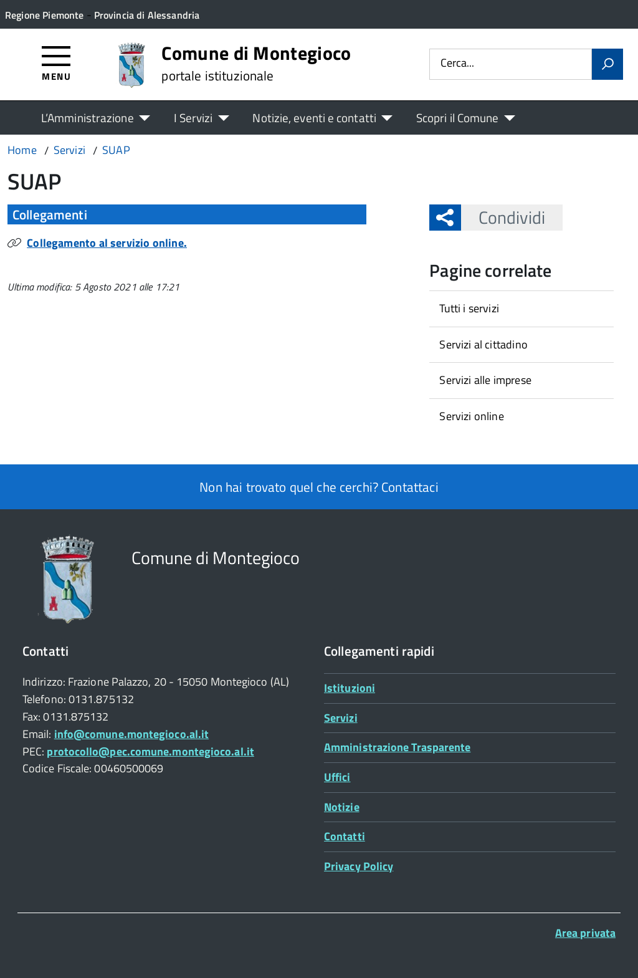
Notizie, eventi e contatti (314, 117)
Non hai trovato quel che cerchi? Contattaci (318, 487)
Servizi (341, 717)
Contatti (344, 836)
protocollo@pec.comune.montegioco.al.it (150, 751)
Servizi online (471, 416)
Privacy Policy (358, 866)
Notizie (341, 806)
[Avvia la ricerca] (607, 64)
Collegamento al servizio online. (107, 242)
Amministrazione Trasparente (397, 747)
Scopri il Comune (457, 117)
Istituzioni (349, 687)
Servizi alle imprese (485, 380)
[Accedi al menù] (56, 62)
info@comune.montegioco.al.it (131, 734)
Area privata (585, 932)
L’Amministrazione (87, 117)
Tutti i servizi (469, 308)
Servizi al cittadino (483, 344)
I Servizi (193, 117)
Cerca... (457, 64)
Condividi (503, 217)
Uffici (337, 777)
